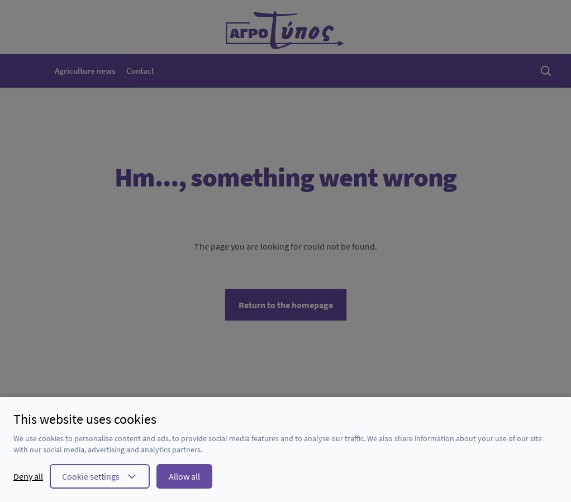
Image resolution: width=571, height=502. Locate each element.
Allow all (184, 476)
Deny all (28, 476)
